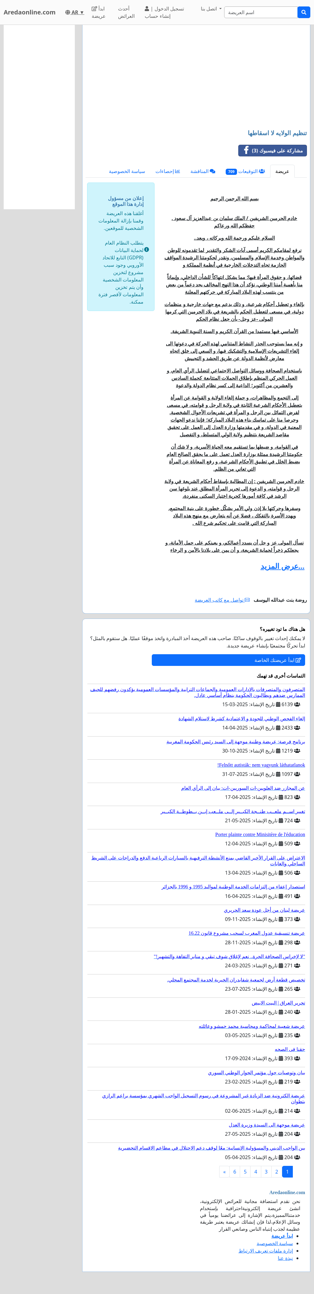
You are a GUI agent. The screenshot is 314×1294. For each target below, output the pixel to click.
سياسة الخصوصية (127, 171)
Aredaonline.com (30, 12)
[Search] (261, 12)
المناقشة (202, 171)
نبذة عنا (285, 1258)
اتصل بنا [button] (209, 8)
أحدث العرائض (126, 12)
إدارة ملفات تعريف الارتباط (266, 1250)
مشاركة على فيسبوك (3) (271, 150)
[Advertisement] (196, 78)
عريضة (282, 171)
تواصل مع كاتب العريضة (222, 599)
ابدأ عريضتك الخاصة (278, 660)
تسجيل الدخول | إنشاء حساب (164, 12)
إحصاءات (167, 171)
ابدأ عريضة (99, 12)
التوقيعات (245, 171)
